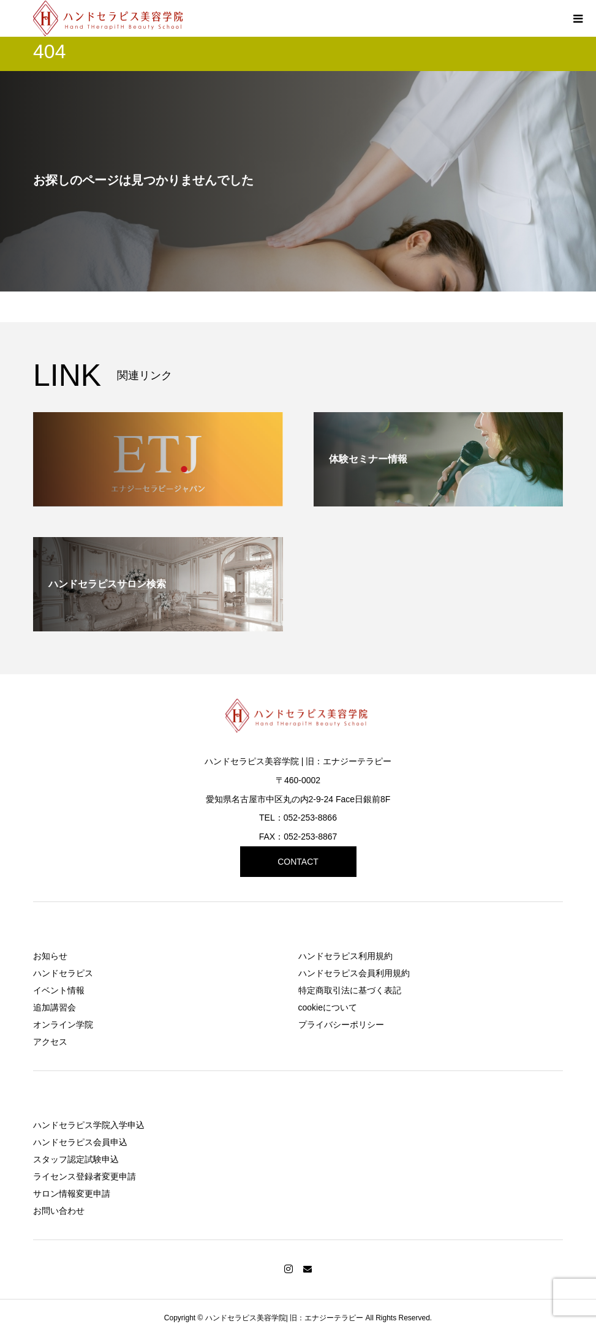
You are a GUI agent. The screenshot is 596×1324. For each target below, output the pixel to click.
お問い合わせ (59, 1211)
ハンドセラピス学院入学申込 (89, 1125)
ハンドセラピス (63, 973)
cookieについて (327, 1007)
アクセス (50, 1042)
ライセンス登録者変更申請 (84, 1176)
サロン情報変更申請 (71, 1193)
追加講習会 (54, 1007)
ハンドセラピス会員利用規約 (354, 973)
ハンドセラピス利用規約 (345, 956)
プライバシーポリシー (341, 1024)
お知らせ (50, 956)
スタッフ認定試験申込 (76, 1159)
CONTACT (298, 862)
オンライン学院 (63, 1024)
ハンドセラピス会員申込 (80, 1142)
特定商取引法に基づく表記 (349, 990)
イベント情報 (59, 990)
